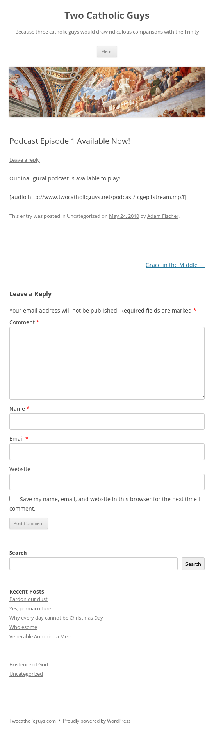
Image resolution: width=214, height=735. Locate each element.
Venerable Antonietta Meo (40, 636)
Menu (107, 51)
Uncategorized (26, 673)
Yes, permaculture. (30, 608)
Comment (24, 322)
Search (18, 552)
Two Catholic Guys (107, 15)
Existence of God (28, 664)
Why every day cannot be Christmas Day (56, 617)
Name (19, 408)
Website (19, 469)
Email (19, 438)
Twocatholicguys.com (32, 720)
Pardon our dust (28, 598)
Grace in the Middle (175, 265)
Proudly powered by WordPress (97, 720)
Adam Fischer (162, 215)
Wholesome (23, 627)
